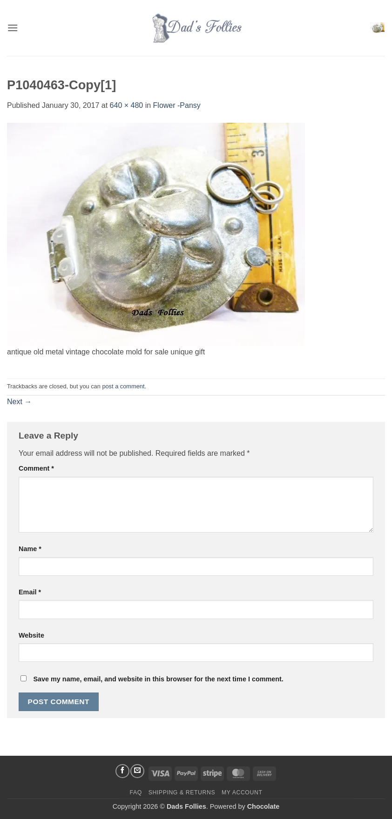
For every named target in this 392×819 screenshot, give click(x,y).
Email (30, 592)
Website (31, 635)
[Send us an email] (137, 771)
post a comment (123, 386)
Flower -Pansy (177, 105)
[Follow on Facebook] (122, 771)
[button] (12, 27)
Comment (36, 468)
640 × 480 (126, 105)
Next (19, 402)
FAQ (136, 792)
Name (30, 549)
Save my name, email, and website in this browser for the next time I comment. (158, 679)
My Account (242, 792)
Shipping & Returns (182, 792)
